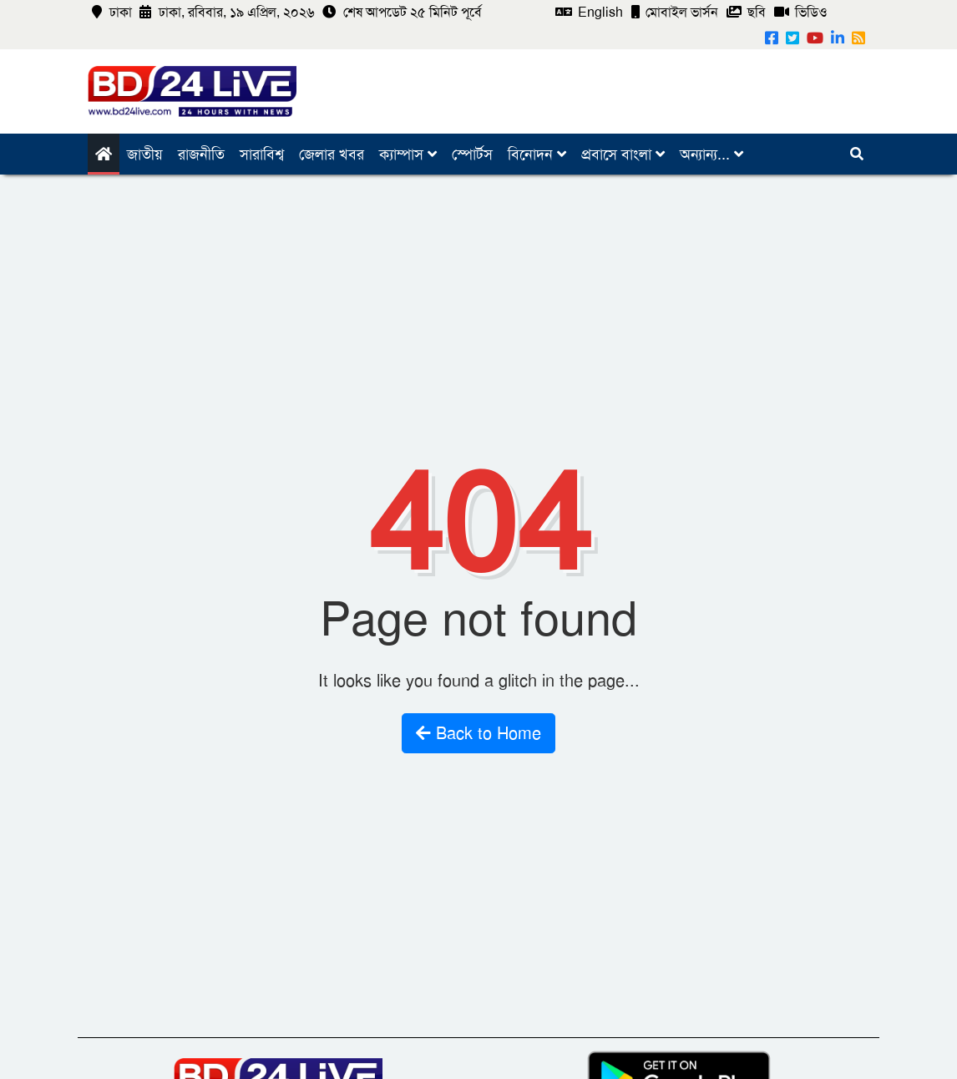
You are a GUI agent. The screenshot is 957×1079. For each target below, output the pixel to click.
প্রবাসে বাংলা (623, 154)
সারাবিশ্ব (262, 154)
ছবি (746, 12)
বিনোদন (537, 154)
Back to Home (478, 733)
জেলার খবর (331, 154)
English (589, 12)
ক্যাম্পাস (408, 154)
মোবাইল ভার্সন (674, 12)
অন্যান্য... (711, 154)
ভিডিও (801, 12)
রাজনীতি (201, 154)
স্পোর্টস (472, 154)
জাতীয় (145, 154)
